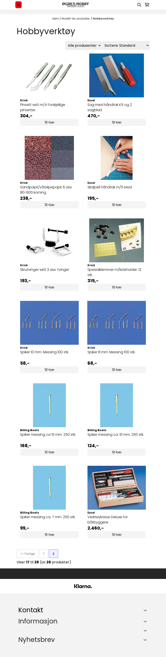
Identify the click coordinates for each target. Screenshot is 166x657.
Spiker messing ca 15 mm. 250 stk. (48, 434)
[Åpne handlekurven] (147, 5)
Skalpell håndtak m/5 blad (109, 187)
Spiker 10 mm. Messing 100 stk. (44, 352)
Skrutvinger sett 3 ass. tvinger (44, 269)
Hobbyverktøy (103, 18)
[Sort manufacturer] (83, 45)
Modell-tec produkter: (76, 18)
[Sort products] (126, 45)
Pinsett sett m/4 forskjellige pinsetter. (42, 107)
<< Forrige (27, 554)
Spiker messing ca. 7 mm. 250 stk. (47, 517)
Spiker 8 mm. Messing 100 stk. (111, 352)
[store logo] (75, 4)
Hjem (56, 18)
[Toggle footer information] (146, 610)
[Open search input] (139, 5)
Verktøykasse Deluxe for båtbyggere (107, 519)
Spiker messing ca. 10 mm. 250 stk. (115, 434)
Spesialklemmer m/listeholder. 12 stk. (114, 272)
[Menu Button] (18, 4)
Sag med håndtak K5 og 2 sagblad (109, 107)
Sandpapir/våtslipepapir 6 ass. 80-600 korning (46, 190)
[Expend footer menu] (146, 621)
